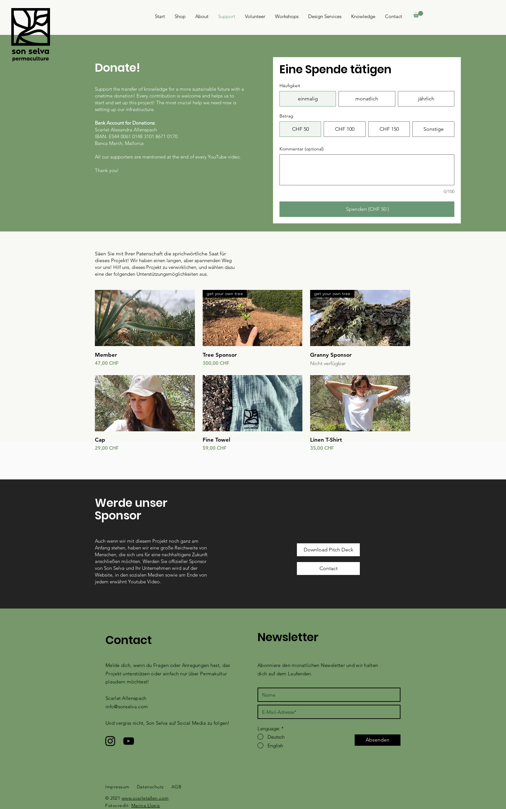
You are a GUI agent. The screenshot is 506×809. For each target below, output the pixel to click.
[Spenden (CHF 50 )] (366, 209)
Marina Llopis (145, 805)
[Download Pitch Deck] (328, 549)
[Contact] (328, 568)
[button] (418, 14)
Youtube (137, 582)
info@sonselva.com (127, 706)
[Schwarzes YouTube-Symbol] (128, 741)
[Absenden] (377, 740)
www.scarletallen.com (145, 798)
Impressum (117, 787)
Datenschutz (150, 787)
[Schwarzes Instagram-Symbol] (110, 741)
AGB (176, 787)
